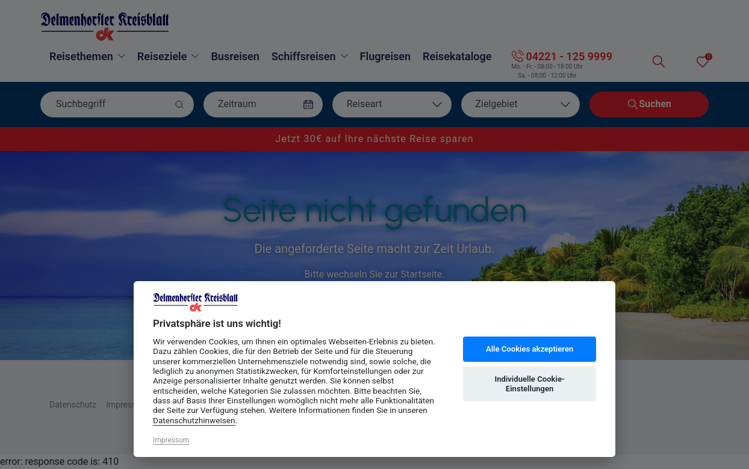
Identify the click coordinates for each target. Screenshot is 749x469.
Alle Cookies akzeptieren (529, 348)
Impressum (171, 440)
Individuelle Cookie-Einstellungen (529, 383)
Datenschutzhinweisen (194, 420)
